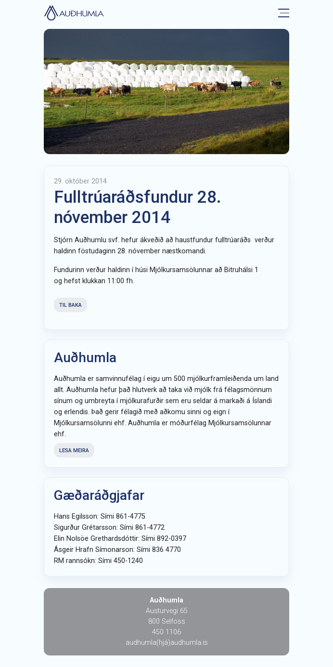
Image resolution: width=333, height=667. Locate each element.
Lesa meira (74, 450)
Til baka (70, 305)
